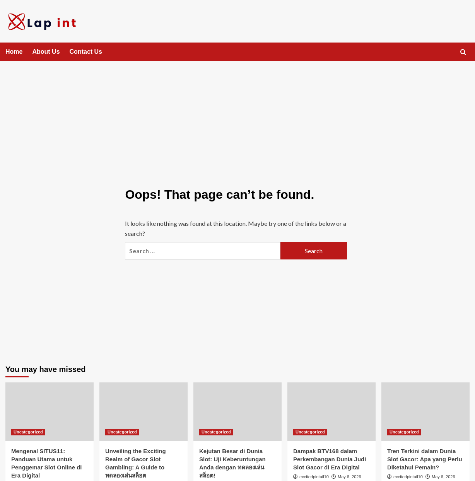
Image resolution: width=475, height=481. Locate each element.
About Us (46, 51)
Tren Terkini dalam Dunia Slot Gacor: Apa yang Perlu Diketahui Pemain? (424, 459)
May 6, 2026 (349, 476)
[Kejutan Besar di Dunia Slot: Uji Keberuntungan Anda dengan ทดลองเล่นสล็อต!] (237, 411)
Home (13, 51)
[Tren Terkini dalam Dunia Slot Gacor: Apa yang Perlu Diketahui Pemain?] (425, 411)
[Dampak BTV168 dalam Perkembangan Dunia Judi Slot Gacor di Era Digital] (331, 411)
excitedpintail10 (314, 476)
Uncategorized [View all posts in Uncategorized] (28, 432)
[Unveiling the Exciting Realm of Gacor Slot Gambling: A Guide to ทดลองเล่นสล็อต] (143, 411)
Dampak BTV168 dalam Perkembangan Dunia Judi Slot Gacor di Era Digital (329, 459)
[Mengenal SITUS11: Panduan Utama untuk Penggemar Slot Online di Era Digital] (49, 411)
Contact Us (86, 51)
